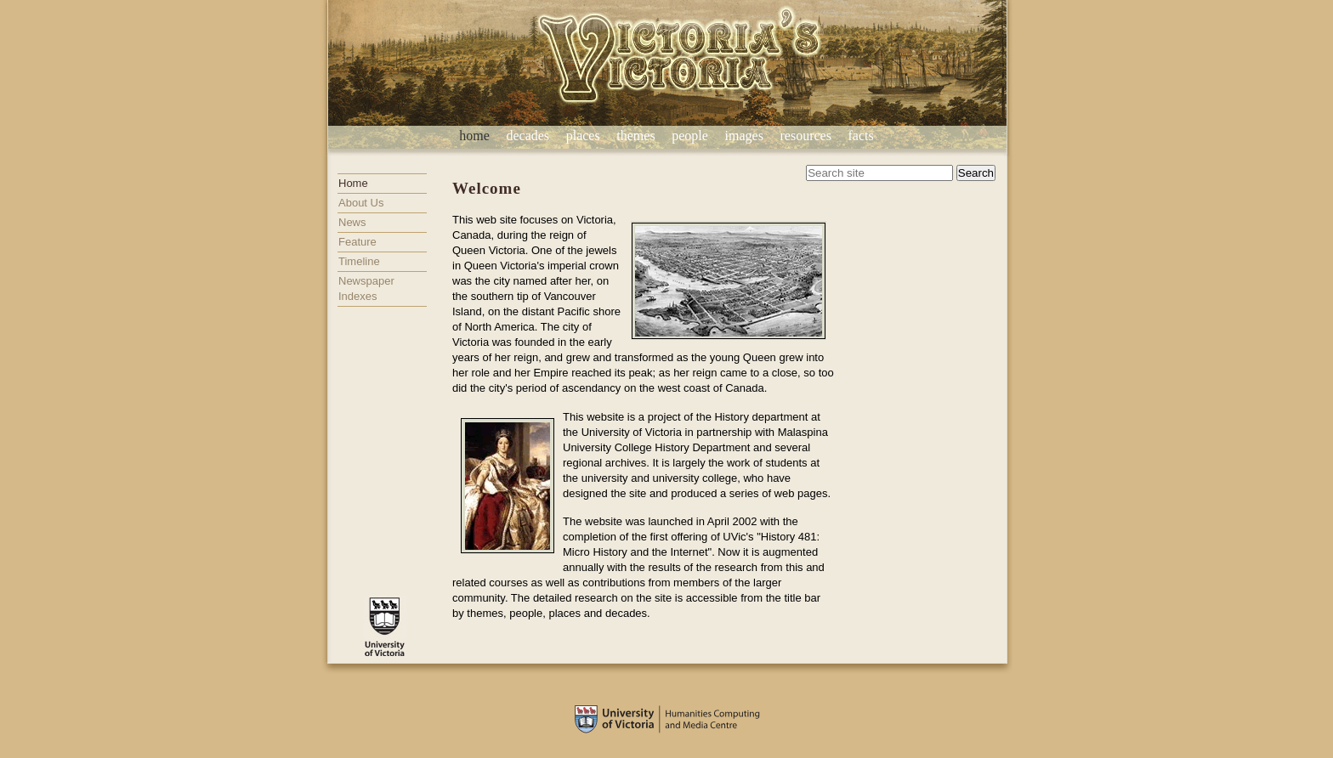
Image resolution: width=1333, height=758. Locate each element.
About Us (360, 202)
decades (527, 135)
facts (861, 135)
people (690, 135)
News (352, 222)
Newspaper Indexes (366, 288)
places (583, 135)
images (744, 135)
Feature (357, 241)
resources (805, 135)
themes (635, 135)
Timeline (359, 261)
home (474, 135)
